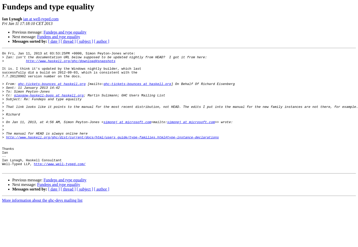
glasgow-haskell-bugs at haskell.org (49, 104)
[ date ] (54, 41)
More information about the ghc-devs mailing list (42, 224)
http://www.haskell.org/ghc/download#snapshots (71, 63)
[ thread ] (68, 41)
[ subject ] (85, 41)
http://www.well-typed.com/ (60, 186)
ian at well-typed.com (41, 19)
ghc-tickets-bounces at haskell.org (51, 90)
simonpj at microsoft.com (127, 136)
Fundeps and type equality (65, 32)
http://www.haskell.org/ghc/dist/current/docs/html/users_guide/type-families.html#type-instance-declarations (112, 154)
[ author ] (101, 41)
